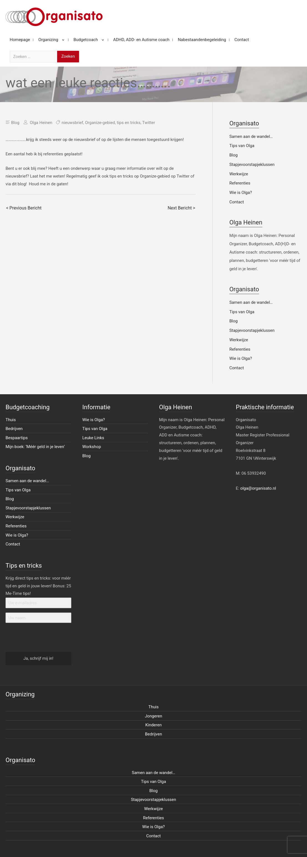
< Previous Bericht (24, 208)
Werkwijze (238, 173)
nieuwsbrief (72, 122)
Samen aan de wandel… (251, 136)
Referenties (239, 183)
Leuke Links (93, 437)
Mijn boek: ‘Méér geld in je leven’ (35, 446)
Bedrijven (14, 428)
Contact (236, 201)
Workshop (91, 446)
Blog (15, 122)
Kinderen (153, 724)
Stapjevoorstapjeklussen (252, 164)
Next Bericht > (181, 208)
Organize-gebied (100, 122)
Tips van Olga (241, 145)
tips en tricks (128, 122)
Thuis (11, 419)
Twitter (148, 122)
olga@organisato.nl (258, 488)
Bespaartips (17, 437)
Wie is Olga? (240, 192)
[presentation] (40, 638)
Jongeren (153, 716)
